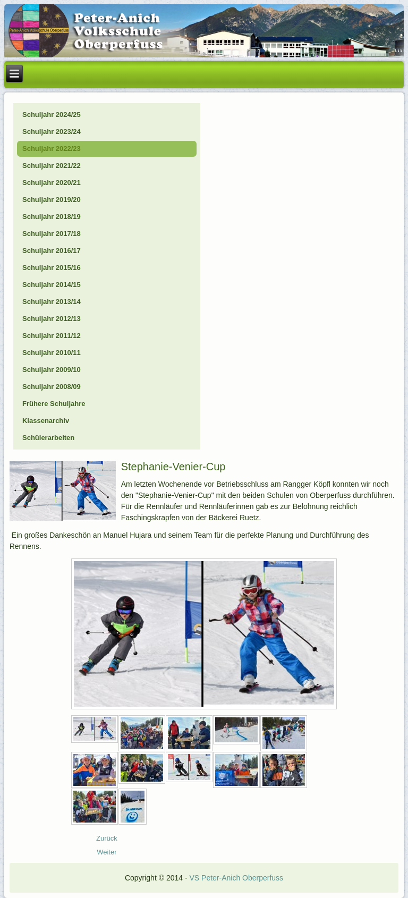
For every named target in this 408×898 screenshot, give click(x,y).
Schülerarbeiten (48, 438)
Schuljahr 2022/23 (51, 149)
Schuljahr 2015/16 (51, 268)
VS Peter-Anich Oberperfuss (236, 878)
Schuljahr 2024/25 (51, 114)
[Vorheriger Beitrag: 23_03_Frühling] (106, 838)
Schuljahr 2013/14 (51, 302)
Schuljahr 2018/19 (51, 217)
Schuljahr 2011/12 (51, 336)
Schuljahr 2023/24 (51, 131)
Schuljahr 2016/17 (51, 251)
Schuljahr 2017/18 (51, 234)
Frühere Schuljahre (53, 404)
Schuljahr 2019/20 (51, 200)
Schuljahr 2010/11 (51, 353)
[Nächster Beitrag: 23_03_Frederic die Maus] (106, 852)
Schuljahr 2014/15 (51, 285)
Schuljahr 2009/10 (51, 370)
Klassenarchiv (45, 421)
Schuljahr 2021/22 (51, 166)
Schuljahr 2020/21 (51, 183)
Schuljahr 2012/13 (51, 319)
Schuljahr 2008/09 (51, 387)
